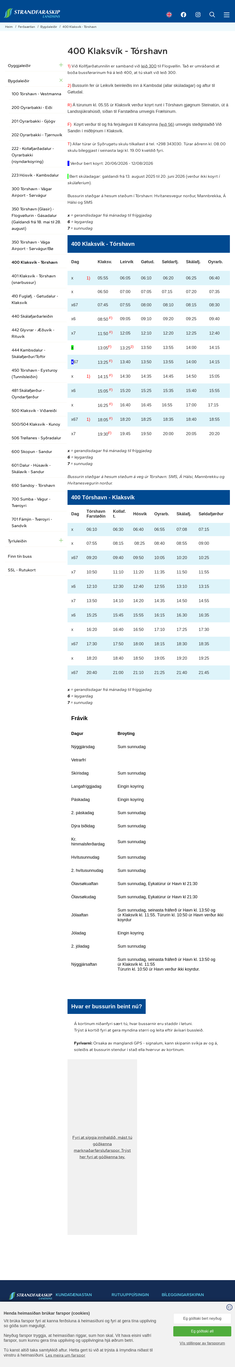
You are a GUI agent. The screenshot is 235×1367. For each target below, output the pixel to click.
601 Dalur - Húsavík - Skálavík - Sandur (31, 468)
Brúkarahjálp (121, 1330)
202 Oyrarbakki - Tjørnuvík (37, 134)
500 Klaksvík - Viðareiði (34, 410)
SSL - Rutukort (22, 570)
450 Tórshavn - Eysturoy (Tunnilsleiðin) (35, 373)
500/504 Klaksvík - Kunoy (36, 424)
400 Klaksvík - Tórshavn (79, 27)
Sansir (225, 1362)
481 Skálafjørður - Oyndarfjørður (28, 393)
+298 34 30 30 (66, 1325)
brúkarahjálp (171, 1331)
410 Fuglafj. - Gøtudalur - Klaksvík (35, 299)
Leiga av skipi (121, 1349)
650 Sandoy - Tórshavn (33, 485)
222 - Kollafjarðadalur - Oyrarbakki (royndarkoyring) (33, 155)
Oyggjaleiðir (19, 65)
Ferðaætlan (27, 27)
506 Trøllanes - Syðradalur (36, 437)
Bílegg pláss (185, 1309)
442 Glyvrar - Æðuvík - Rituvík (33, 333)
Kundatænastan (123, 1344)
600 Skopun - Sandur (32, 451)
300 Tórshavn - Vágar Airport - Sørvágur (32, 192)
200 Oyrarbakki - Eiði (32, 107)
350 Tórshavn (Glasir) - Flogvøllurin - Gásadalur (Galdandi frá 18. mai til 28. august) (36, 218)
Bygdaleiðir (49, 27)
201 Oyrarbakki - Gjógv (33, 121)
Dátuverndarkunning (127, 1339)
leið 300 (149, 66)
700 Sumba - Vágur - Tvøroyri (31, 502)
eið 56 (167, 124)
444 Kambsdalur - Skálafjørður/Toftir (28, 353)
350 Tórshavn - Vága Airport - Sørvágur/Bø (32, 245)
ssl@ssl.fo (22, 1325)
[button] (102, 1147)
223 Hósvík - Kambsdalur (35, 175)
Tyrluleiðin (17, 541)
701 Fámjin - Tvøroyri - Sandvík (32, 522)
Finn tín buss (20, 556)
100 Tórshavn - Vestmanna (36, 93)
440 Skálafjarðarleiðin (32, 316)
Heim (9, 27)
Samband (119, 1321)
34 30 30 (21, 1321)
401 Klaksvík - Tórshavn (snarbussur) (34, 279)
